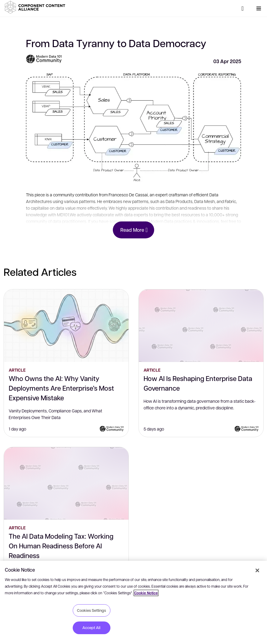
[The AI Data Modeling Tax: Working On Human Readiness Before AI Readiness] (66, 483)
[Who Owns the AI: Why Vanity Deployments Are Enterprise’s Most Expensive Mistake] (66, 325)
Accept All (91, 627)
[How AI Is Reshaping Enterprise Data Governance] (201, 325)
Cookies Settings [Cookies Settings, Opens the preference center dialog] (91, 610)
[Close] (257, 570)
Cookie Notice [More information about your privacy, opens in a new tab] (146, 592)
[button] (36, 7)
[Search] (242, 8)
